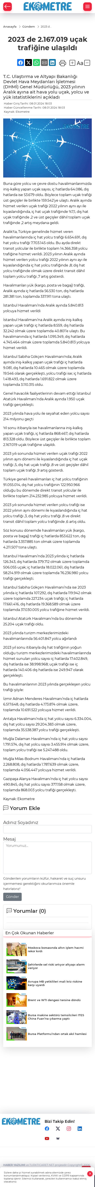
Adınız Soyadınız (20, 822)
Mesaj (9, 839)
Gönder (12, 897)
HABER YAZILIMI (14, 1165)
